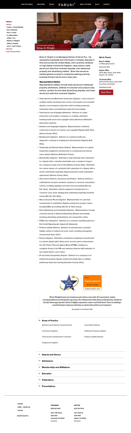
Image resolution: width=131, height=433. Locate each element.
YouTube (20, 410)
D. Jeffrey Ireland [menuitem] (12, 35)
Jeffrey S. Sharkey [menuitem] (12, 43)
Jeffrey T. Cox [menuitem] (11, 38)
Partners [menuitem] (8, 24)
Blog (97, 4)
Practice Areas (27, 4)
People (51, 4)
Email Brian (106, 92)
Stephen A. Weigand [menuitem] (13, 40)
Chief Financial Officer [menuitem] (13, 51)
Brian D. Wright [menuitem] (11, 32)
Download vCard (105, 87)
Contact (106, 4)
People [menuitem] (9, 22)
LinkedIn (20, 404)
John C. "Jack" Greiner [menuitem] (14, 46)
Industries (41, 4)
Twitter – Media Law (24, 407)
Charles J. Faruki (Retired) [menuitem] (15, 27)
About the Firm (85, 4)
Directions (54, 421)
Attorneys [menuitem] (9, 49)
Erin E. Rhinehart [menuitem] (12, 30)
